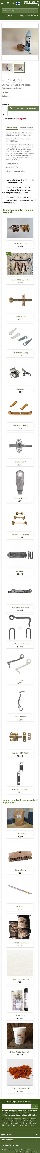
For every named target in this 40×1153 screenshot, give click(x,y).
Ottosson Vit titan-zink (20, 979)
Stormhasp (20, 680)
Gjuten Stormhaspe (21, 717)
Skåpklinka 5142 (20, 462)
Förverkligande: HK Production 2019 (26, 1152)
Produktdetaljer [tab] (26, 127)
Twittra (14, 80)
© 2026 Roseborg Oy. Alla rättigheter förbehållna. (17, 1150)
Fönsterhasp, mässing (20, 425)
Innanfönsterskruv (20, 316)
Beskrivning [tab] (12, 127)
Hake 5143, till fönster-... (21, 789)
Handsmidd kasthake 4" (20, 644)
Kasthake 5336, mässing (20, 535)
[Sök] (20, 10)
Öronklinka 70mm (20, 243)
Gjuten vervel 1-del (20, 498)
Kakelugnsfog (20, 834)
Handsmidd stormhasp (20, 607)
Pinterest (19, 80)
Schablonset (20, 1016)
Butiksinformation (12, 1145)
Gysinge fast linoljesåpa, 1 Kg (20, 1052)
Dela (8, 80)
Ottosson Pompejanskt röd (20, 1088)
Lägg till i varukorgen (23, 108)
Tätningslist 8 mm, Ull (20, 943)
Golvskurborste (20, 870)
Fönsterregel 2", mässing (21, 753)
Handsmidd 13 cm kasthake (20, 280)
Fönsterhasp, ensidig (20, 353)
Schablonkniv (20, 906)
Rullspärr (20, 389)
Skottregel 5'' (20, 571)
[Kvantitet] (4, 108)
